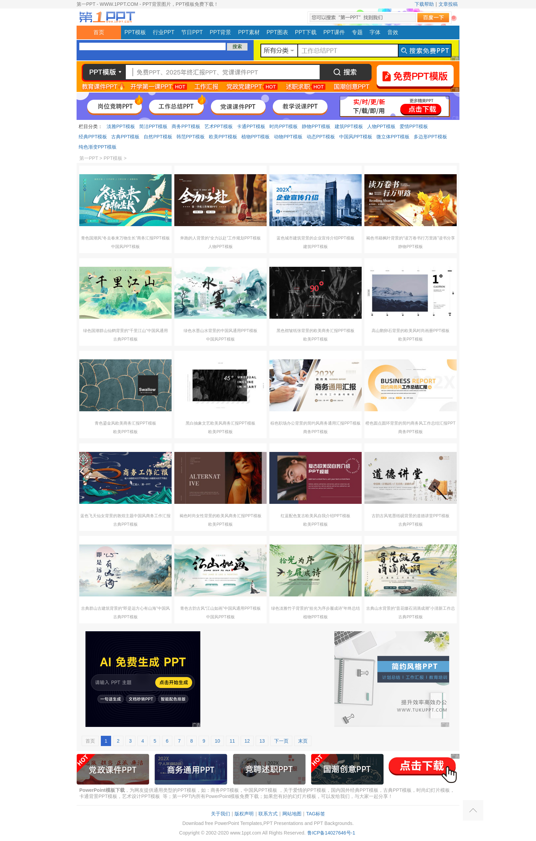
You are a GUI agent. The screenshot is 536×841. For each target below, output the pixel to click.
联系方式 (268, 813)
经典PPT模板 (93, 136)
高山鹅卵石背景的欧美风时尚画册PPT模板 (410, 330)
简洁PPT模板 (153, 126)
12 (247, 741)
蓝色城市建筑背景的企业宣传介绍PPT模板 (315, 238)
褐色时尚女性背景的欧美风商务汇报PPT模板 (220, 515)
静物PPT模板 (316, 126)
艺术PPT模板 (218, 126)
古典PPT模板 (125, 136)
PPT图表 (277, 32)
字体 (375, 32)
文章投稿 (448, 4)
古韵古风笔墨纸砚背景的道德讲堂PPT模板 (410, 515)
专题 (357, 32)
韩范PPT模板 (190, 136)
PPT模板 (135, 32)
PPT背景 (220, 32)
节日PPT (192, 32)
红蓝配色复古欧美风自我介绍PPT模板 (315, 515)
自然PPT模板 (158, 136)
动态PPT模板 (321, 136)
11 (232, 741)
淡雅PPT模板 (121, 126)
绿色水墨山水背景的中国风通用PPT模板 (220, 330)
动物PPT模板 (288, 136)
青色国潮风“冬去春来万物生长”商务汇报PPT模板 (125, 238)
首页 (98, 32)
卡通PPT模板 (251, 126)
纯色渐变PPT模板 (98, 147)
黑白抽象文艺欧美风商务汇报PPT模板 (220, 423)
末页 (303, 741)
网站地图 (292, 813)
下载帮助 (424, 4)
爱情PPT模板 (414, 126)
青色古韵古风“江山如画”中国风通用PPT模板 (220, 608)
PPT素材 (249, 32)
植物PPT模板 (255, 136)
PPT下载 (306, 32)
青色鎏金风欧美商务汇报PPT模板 (125, 423)
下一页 (281, 741)
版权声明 (244, 813)
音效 (392, 32)
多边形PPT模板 (430, 136)
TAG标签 (315, 813)
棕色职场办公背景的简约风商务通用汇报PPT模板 (315, 423)
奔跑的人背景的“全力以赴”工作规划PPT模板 (220, 238)
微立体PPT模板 (393, 136)
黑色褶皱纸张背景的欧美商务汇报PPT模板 (315, 330)
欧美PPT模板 (223, 136)
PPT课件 (334, 32)
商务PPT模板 (186, 126)
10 (217, 741)
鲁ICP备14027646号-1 (331, 833)
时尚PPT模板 (283, 126)
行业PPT (163, 32)
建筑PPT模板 (349, 126)
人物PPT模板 (381, 126)
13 (262, 741)
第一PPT (88, 158)
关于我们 (220, 813)
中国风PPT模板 (355, 136)
